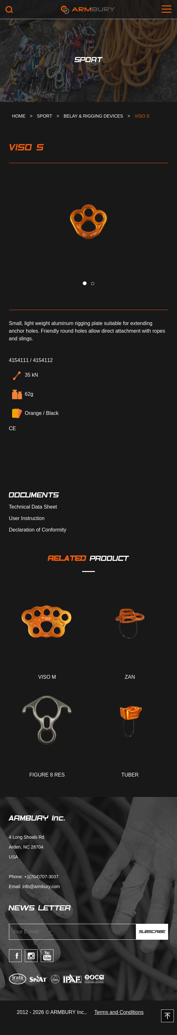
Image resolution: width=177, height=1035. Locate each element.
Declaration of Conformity (38, 529)
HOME (18, 116)
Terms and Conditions (119, 1012)
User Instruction (27, 518)
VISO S (142, 116)
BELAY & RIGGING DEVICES (93, 116)
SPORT (44, 116)
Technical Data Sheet (33, 507)
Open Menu (167, 9)
